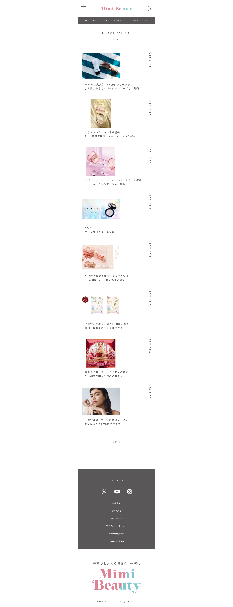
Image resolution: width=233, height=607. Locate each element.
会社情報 (116, 503)
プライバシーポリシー (116, 526)
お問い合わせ (116, 518)
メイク (95, 20)
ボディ (135, 20)
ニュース (85, 20)
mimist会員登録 (117, 541)
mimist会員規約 (117, 534)
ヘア (127, 20)
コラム (105, 20)
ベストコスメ (148, 20)
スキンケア (116, 20)
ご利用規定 (116, 511)
